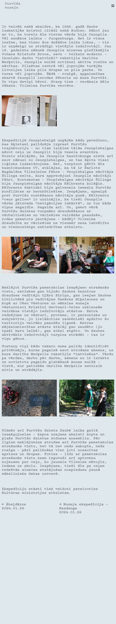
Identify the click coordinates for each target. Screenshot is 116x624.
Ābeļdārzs (16, 504)
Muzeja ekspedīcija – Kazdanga (83, 506)
